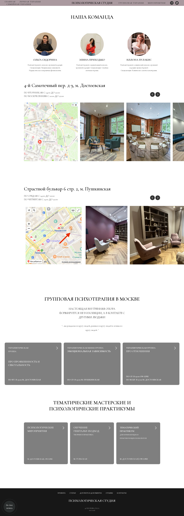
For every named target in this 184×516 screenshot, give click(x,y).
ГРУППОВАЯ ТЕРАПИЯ (131, 3)
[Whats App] (177, 3)
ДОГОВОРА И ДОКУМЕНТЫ (91, 493)
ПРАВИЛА (61, 493)
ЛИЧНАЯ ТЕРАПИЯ (30, 1)
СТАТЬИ (72, 493)
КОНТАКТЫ (121, 493)
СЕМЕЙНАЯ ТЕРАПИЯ (18, 4)
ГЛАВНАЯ (10, 1)
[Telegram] (172, 3)
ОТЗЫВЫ (109, 493)
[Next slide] (157, 94)
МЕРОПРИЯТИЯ (157, 3)
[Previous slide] (152, 94)
